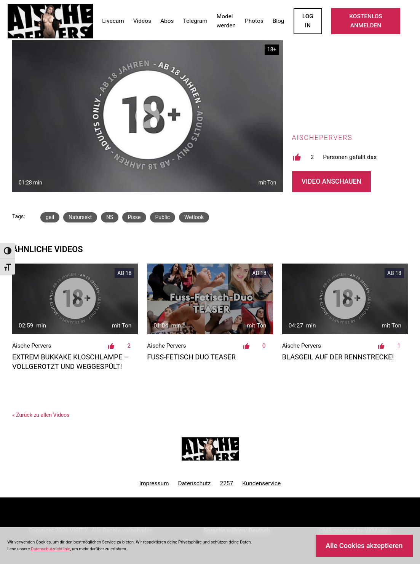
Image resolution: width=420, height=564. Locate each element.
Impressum (154, 483)
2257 (226, 483)
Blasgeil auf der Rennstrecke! (338, 357)
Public (162, 217)
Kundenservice (261, 483)
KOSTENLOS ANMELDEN (365, 21)
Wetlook (194, 217)
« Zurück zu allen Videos (40, 415)
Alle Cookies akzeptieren (364, 546)
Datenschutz (194, 483)
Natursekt (80, 217)
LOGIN (307, 21)
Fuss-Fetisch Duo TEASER (191, 357)
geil (50, 217)
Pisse (134, 217)
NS (109, 217)
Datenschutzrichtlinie (50, 549)
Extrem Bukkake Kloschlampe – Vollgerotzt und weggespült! (70, 362)
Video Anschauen (331, 181)
